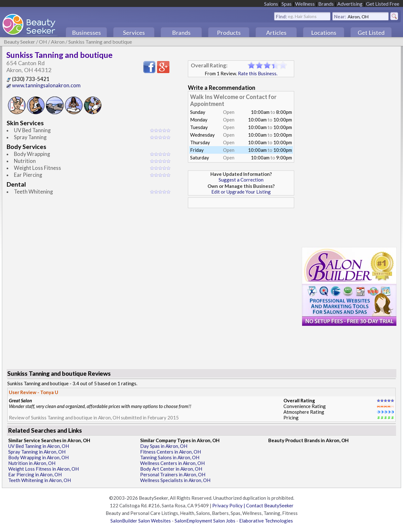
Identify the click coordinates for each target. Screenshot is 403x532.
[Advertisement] (241, 255)
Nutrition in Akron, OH (31, 463)
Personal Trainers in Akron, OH (172, 474)
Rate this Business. (257, 73)
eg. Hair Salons (302, 16)
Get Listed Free (382, 4)
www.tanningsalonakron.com (43, 85)
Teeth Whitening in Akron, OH (39, 480)
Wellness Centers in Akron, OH (172, 463)
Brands (326, 4)
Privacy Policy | (229, 505)
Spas (287, 4)
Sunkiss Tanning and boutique (100, 42)
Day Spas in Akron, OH (163, 446)
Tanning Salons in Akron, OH (169, 457)
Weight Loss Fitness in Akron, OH (43, 469)
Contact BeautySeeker (270, 505)
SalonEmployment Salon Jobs (205, 520)
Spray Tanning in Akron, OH (36, 452)
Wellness (305, 4)
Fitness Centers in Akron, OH (170, 452)
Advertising (350, 4)
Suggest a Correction (241, 179)
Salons (271, 4)
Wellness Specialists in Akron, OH (175, 480)
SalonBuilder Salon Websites (140, 520)
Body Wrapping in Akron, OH (38, 457)
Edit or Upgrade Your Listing (241, 192)
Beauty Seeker (19, 42)
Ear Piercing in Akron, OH (35, 474)
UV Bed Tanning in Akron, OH (38, 446)
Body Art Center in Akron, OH (171, 469)
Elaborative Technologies (266, 520)
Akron (58, 42)
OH (43, 42)
